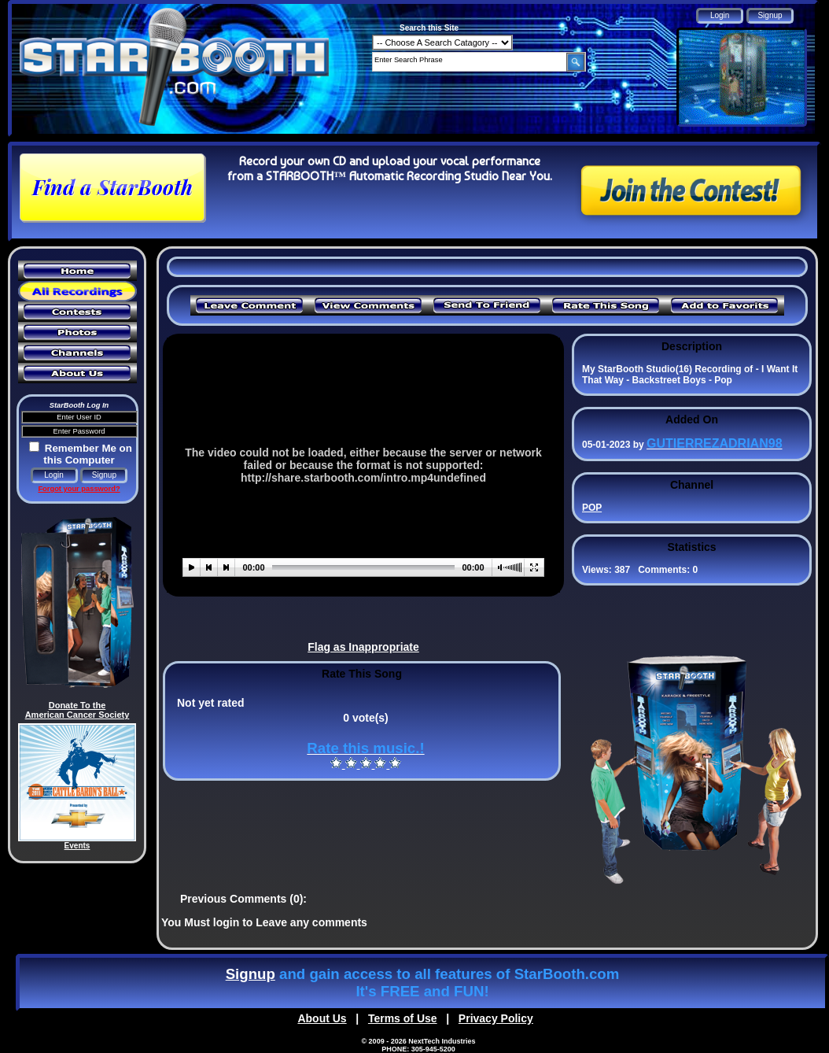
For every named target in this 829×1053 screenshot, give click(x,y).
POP (592, 507)
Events (77, 845)
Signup (250, 974)
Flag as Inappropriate (363, 647)
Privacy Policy (496, 1018)
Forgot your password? (79, 489)
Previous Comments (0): (243, 898)
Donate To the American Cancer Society (77, 709)
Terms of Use (402, 1018)
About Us (321, 1018)
